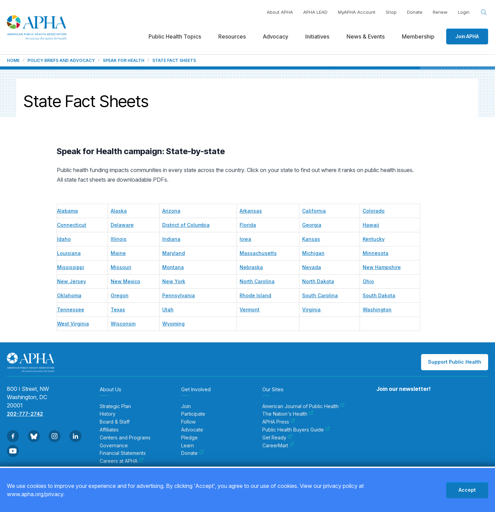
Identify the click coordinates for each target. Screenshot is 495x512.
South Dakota (379, 295)
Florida (248, 225)
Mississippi (70, 267)
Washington (377, 309)
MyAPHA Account (356, 12)
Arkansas (251, 211)
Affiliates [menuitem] (109, 430)
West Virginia (73, 324)
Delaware (122, 225)
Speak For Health (123, 60)
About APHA (280, 12)
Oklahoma (69, 295)
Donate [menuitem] (192, 453)
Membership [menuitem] (418, 36)
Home (13, 60)
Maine (118, 253)
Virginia (311, 309)
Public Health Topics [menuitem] (174, 36)
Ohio (368, 281)
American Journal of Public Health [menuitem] (303, 406)
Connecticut (71, 225)
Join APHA (467, 36)
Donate (414, 12)
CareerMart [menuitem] (278, 445)
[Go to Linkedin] (75, 436)
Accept (467, 490)
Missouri (121, 267)
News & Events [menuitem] (365, 36)
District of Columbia (186, 225)
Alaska (119, 211)
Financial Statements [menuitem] (123, 453)
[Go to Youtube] (13, 451)
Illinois (118, 239)
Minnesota (375, 253)
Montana (173, 267)
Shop (391, 12)
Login (464, 12)
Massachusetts (258, 253)
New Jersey (71, 281)
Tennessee (70, 309)
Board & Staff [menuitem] (115, 422)
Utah (168, 309)
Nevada (311, 267)
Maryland (173, 253)
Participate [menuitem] (193, 414)
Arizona (171, 211)
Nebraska (251, 267)
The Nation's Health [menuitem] (288, 414)
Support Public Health (454, 362)
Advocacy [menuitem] (275, 36)
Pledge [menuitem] (189, 437)
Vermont (250, 309)
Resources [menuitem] (232, 36)
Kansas (311, 239)
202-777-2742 (25, 413)
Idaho (64, 239)
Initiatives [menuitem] (317, 36)
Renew (440, 12)
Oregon (120, 295)
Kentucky (374, 239)
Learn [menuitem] (187, 445)
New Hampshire (382, 267)
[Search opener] (484, 12)
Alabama (67, 211)
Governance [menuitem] (114, 445)
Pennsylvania (178, 295)
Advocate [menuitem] (192, 430)
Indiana (171, 239)
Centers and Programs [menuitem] (125, 437)
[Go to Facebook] (13, 436)
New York (173, 281)
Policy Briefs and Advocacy (61, 60)
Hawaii (371, 225)
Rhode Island (255, 295)
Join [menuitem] (186, 406)
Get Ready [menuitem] (277, 437)
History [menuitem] (108, 414)
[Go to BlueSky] (34, 436)
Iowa (245, 239)
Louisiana (69, 253)
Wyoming (173, 324)
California (314, 211)
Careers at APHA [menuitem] (122, 461)
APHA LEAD (315, 12)
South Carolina (320, 295)
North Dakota (318, 281)
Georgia (311, 225)
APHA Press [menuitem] (278, 422)
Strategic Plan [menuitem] (115, 406)
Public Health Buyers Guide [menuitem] (296, 430)
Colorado (374, 211)
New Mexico (125, 281)
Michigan (313, 253)
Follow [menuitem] (188, 422)
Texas (118, 309)
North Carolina (257, 281)
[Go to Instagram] (54, 436)
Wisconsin (123, 324)
